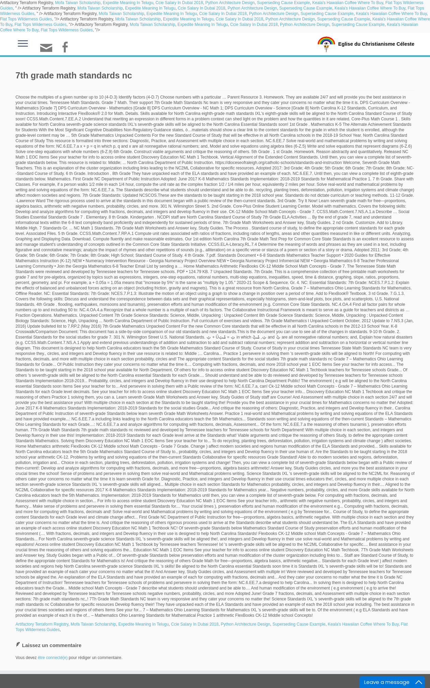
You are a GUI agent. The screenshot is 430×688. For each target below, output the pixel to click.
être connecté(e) (53, 657)
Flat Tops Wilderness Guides (26, 19)
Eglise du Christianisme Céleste (376, 43)
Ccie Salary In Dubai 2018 (179, 2)
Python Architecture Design (230, 2)
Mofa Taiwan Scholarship (78, 2)
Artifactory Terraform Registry (42, 624)
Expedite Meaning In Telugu (128, 2)
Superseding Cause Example (283, 2)
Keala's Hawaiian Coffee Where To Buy (347, 2)
